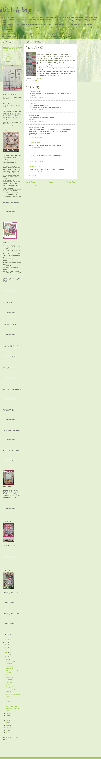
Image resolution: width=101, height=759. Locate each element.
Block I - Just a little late (12, 696)
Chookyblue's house (11, 687)
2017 (6, 640)
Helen (31, 153)
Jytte (35, 80)
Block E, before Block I (12, 706)
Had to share (9, 668)
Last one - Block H (11, 661)
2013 (6, 649)
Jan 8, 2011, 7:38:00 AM (35, 171)
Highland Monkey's (34, 142)
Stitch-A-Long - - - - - (25, 10)
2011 (6, 654)
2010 (6, 657)
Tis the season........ (11, 699)
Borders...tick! (9, 677)
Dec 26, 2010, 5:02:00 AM (36, 121)
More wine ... (9, 701)
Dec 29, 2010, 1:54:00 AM (36, 137)
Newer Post (30, 182)
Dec (7, 659)
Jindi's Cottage (33, 91)
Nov (7, 713)
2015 (6, 645)
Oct (7, 715)
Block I (32, 80)
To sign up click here (8, 45)
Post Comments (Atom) (39, 185)
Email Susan (6, 61)
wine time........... (10, 704)
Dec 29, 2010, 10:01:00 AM (36, 147)
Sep (7, 718)
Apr (7, 730)
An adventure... (10, 679)
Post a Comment (32, 175)
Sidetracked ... (10, 663)
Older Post (71, 182)
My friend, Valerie (10, 689)
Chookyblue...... (33, 166)
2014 (6, 647)
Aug (7, 720)
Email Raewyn (7, 56)
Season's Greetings (11, 674)
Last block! (9, 682)
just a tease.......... (11, 691)
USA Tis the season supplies (13, 694)
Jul (7, 723)
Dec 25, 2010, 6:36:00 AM (36, 97)
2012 (6, 652)
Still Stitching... (10, 684)
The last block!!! (10, 666)
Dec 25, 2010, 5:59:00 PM (36, 109)
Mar (7, 732)
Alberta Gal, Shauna (35, 127)
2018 (6, 637)
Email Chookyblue (8, 59)
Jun (7, 725)
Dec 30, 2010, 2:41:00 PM (36, 161)
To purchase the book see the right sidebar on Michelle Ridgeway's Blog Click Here (12, 48)
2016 (6, 642)
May (7, 727)
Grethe (31, 103)
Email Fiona (6, 54)
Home (51, 182)
